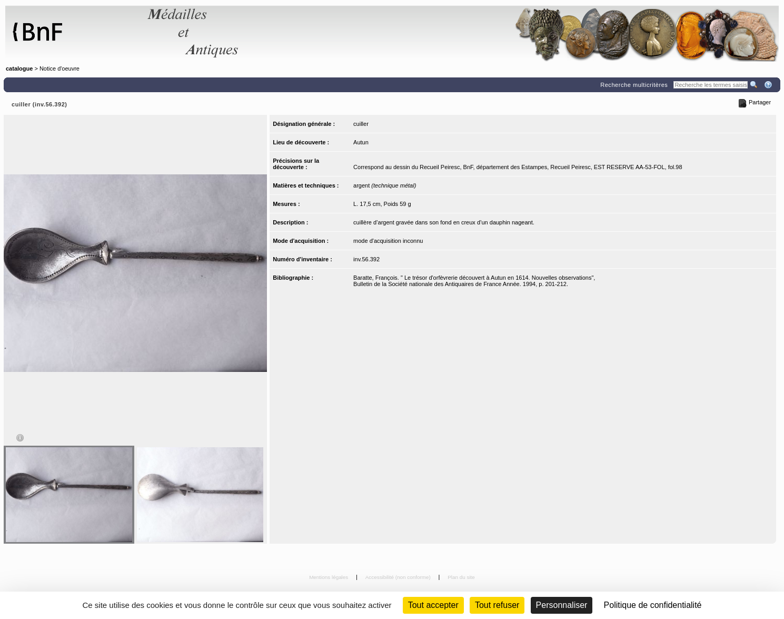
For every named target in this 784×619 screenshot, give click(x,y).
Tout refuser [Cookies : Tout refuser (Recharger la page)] (497, 605)
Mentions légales (329, 577)
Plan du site (461, 577)
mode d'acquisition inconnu (388, 241)
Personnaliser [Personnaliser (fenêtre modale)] (562, 605)
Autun (361, 142)
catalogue (19, 68)
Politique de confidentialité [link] (653, 605)
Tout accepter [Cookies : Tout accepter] (433, 605)
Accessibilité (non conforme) (398, 577)
